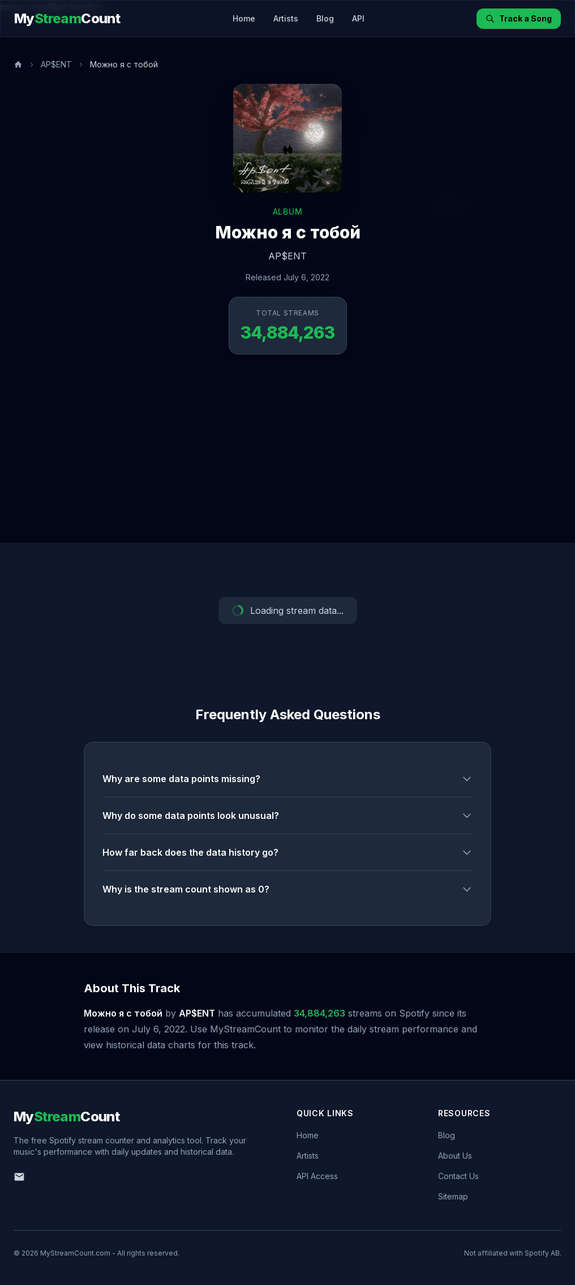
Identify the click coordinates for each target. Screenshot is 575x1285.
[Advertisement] (287, 457)
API (358, 18)
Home (244, 18)
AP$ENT (56, 64)
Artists (285, 18)
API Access (317, 1176)
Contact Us (458, 1176)
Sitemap (453, 1196)
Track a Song (519, 18)
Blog (325, 18)
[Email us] (19, 1176)
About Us (455, 1155)
